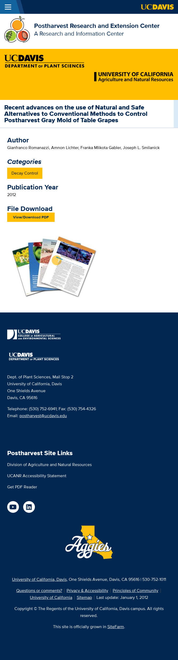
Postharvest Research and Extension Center (97, 25)
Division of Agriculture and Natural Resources (49, 465)
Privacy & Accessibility (87, 590)
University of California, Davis (39, 579)
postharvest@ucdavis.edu (43, 416)
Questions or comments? (39, 590)
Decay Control (24, 173)
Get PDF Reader (22, 487)
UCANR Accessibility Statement (36, 476)
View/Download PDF (31, 217)
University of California (51, 597)
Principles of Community (135, 590)
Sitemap (84, 597)
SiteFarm (115, 627)
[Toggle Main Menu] (8, 7)
